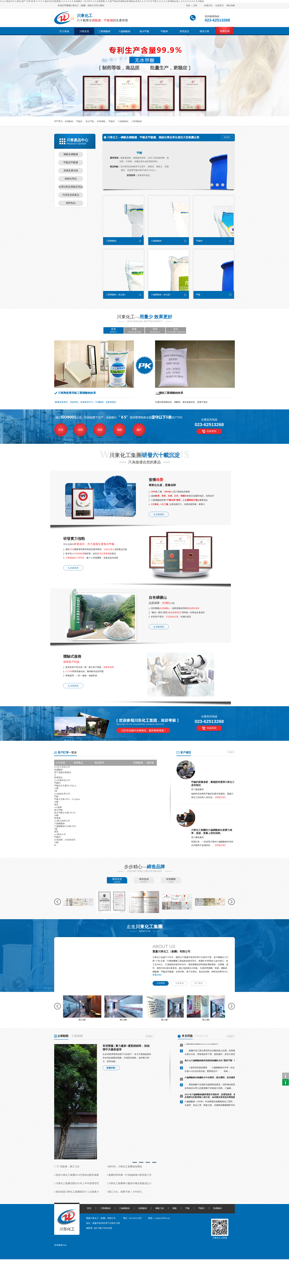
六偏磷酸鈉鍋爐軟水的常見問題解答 (201, 1045)
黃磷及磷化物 (71, 170)
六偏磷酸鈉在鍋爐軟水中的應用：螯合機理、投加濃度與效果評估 (215, 1079)
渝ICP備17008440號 (103, 1228)
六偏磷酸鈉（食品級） (161, 295)
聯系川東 (204, 31)
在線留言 (219, 5)
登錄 (188, 5)
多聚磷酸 (101, 121)
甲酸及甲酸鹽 (71, 162)
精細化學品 (71, 178)
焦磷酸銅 (217, 1208)
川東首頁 (84, 31)
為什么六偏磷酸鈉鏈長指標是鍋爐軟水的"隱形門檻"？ (210, 1062)
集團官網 (225, 31)
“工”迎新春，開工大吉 (67, 1166)
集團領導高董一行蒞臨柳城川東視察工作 (130, 1175)
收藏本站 (208, 5)
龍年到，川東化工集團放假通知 (125, 1166)
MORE (230, 752)
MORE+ (227, 137)
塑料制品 (71, 203)
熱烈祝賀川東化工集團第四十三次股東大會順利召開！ (84, 1191)
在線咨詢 (211, 431)
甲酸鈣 (79, 121)
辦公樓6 (206, 1020)
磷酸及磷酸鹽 (71, 154)
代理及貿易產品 (70, 195)
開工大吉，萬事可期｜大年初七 (125, 1191)
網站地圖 (230, 5)
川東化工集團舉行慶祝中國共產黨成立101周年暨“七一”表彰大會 (142, 1183)
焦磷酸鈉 (69, 121)
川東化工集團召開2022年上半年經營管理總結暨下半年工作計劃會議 (92, 1183)
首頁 (89, 1208)
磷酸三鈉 (159, 1208)
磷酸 (174, 1208)
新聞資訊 (184, 31)
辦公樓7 (164, 1020)
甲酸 (139, 152)
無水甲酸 (144, 31)
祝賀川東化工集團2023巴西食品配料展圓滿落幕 (81, 1175)
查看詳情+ (157, 975)
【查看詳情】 (220, 797)
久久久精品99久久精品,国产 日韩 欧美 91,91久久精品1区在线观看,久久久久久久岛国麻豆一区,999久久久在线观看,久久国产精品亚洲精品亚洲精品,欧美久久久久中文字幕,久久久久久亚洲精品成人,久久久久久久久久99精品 (102, 1)
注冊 (195, 5)
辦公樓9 (82, 1020)
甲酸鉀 (164, 31)
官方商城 (64, 31)
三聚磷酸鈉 (104, 31)
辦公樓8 (123, 1020)
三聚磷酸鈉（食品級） (116, 295)
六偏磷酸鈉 (124, 31)
